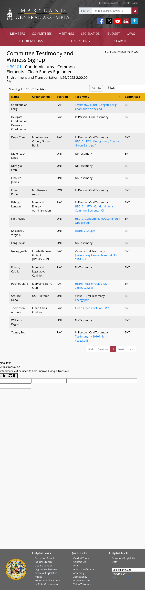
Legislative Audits (129, 2)
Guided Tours (81, 558)
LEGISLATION (90, 33)
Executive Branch (45, 558)
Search (85, 11)
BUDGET (113, 33)
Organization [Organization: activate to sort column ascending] (41, 97)
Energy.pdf (82, 300)
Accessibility (80, 576)
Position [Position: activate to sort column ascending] (62, 97)
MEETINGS (66, 33)
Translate (120, 577)
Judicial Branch (43, 561)
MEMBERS (17, 33)
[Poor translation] (12, 375)
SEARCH (120, 41)
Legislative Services (108, 2)
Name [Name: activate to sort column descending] (15, 97)
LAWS (131, 33)
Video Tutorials (82, 584)
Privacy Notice (81, 580)
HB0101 (14, 66)
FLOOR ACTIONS (31, 41)
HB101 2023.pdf (85, 231)
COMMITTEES (42, 33)
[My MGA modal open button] (125, 21)
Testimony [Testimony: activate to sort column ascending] (82, 97)
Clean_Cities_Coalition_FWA (92, 308)
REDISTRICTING (78, 41)
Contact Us (79, 561)
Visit (75, 565)
